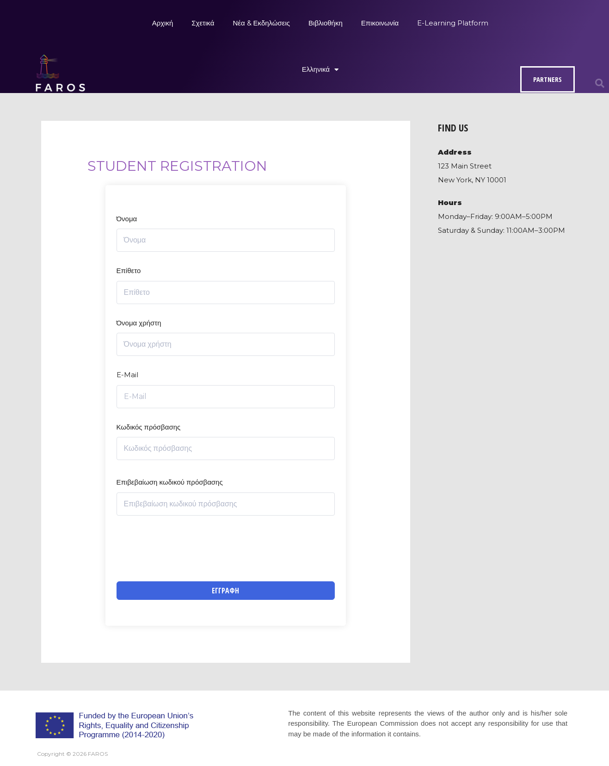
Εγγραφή (225, 590)
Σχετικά (202, 23)
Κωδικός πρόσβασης (149, 427)
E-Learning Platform (452, 23)
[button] (600, 83)
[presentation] (187, 548)
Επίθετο (129, 270)
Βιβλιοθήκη (325, 23)
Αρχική (162, 23)
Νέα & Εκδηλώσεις (261, 23)
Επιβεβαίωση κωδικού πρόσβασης (170, 482)
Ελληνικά (320, 70)
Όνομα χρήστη (139, 322)
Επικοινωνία (380, 23)
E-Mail (127, 374)
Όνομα (127, 218)
